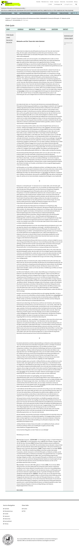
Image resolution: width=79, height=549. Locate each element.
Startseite (38, 1)
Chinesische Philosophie (40, 13)
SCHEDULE (20, 29)
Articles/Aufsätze (17, 20)
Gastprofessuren (25, 13)
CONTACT (65, 29)
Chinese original (69, 38)
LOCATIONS (54, 29)
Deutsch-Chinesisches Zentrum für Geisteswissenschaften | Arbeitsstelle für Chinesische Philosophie (37, 10)
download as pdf (69, 35)
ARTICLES (42, 29)
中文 (24, 510)
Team (15, 13)
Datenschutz (62, 1)
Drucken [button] (25, 507)
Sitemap (75, 1)
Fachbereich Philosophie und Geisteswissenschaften (13, 8)
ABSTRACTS (32, 29)
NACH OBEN (20, 489)
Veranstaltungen (6, 13)
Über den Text (9, 41)
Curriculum (53, 13)
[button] (50, 4)
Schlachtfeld (57, 294)
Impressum (56, 1)
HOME (7, 29)
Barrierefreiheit (69, 1)
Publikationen (63, 13)
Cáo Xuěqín (21, 90)
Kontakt (51, 1)
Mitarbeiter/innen (45, 1)
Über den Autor (9, 39)
